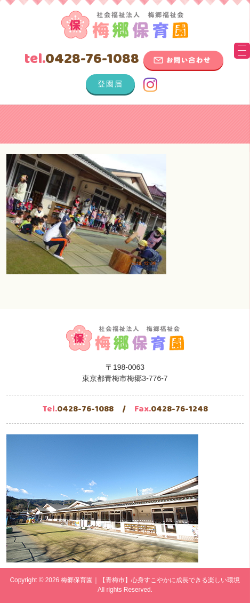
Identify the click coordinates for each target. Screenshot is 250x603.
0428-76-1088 (81, 59)
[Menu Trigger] (242, 51)
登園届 (110, 84)
